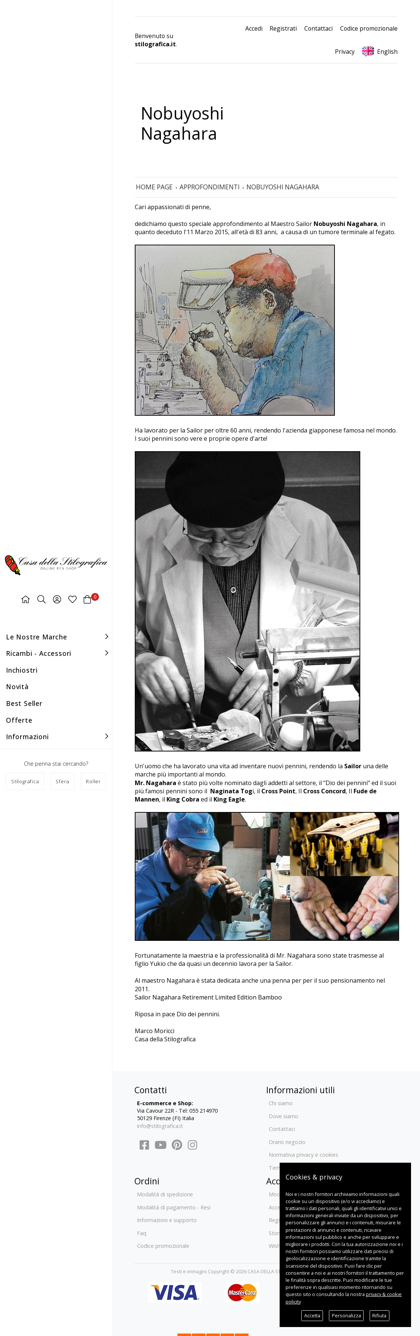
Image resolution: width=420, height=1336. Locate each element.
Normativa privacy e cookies (303, 1154)
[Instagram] (192, 1146)
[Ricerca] (41, 599)
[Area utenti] (57, 599)
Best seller (24, 703)
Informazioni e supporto (167, 1220)
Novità (17, 686)
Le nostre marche (36, 636)
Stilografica (25, 781)
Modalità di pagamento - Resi (174, 1207)
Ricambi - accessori (38, 653)
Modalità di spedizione (165, 1194)
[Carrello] (87, 599)
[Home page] (25, 599)
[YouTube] (160, 1146)
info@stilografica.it (160, 1125)
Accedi (253, 28)
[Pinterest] (177, 1146)
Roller (93, 781)
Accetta (312, 1315)
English (387, 51)
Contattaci (318, 28)
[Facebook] (144, 1146)
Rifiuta (379, 1315)
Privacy (345, 51)
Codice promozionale (369, 28)
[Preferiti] (72, 599)
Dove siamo (283, 1116)
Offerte (19, 719)
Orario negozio (287, 1142)
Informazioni (27, 736)
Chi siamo (281, 1103)
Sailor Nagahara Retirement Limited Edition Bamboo (208, 997)
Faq (141, 1233)
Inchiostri (22, 669)
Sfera (62, 781)
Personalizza (346, 1315)
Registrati (283, 28)
